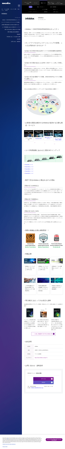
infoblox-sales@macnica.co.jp (37, 387)
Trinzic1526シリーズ (29, 169)
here (8, 438)
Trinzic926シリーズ (29, 164)
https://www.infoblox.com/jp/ (40, 357)
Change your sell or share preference (9, 444)
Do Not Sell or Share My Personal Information (54, 440)
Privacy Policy (5, 446)
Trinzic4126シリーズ (29, 173)
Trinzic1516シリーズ (29, 166)
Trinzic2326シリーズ (29, 171)
